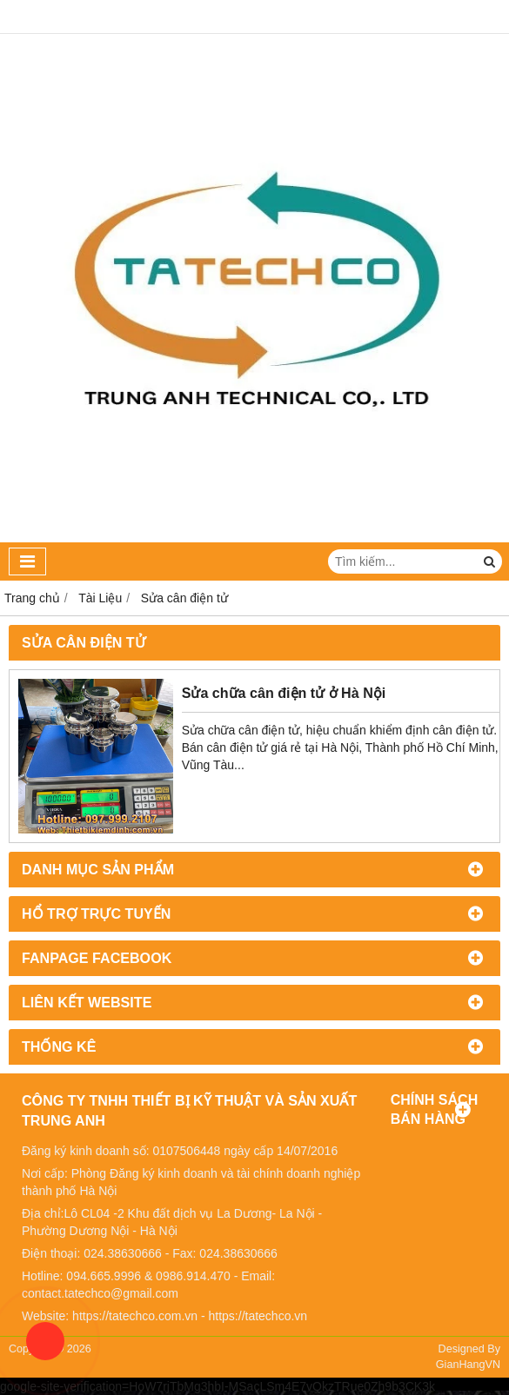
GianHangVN (468, 1364)
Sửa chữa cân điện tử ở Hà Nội (284, 693)
